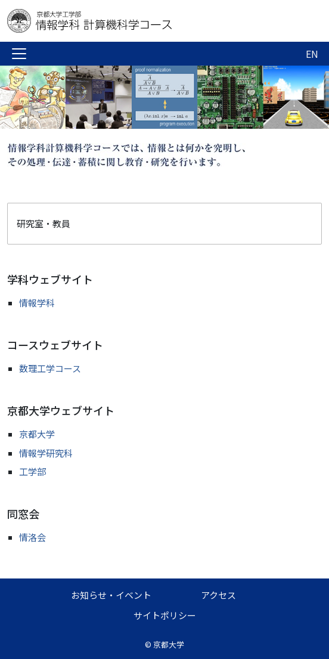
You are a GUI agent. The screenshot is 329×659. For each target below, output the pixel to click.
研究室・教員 (43, 223)
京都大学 (37, 434)
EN (312, 53)
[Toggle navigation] (19, 54)
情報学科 (37, 302)
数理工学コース (50, 368)
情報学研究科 (46, 453)
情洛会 (32, 537)
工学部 (32, 471)
